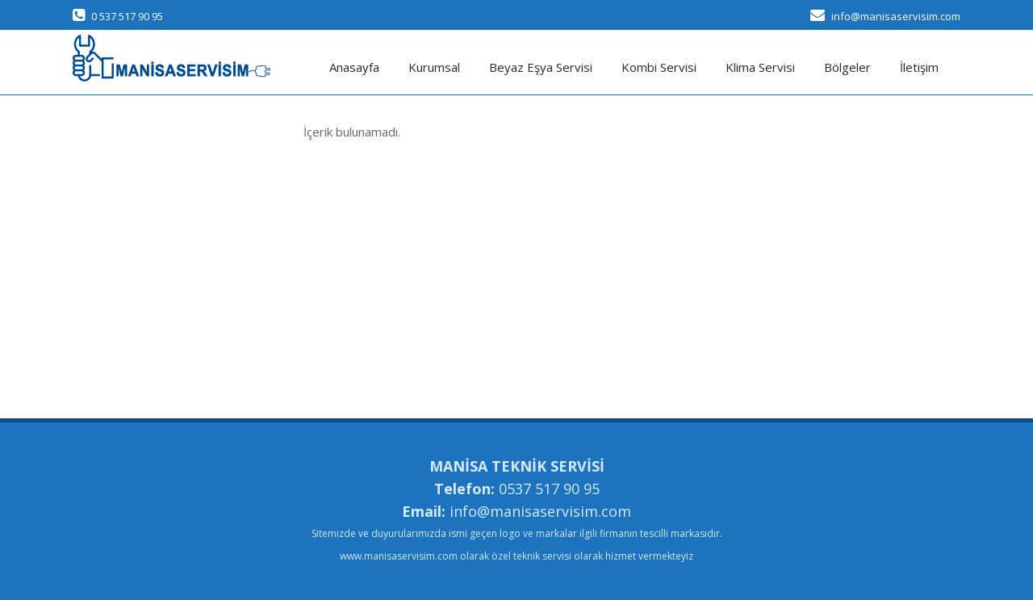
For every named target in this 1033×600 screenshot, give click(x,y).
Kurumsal (434, 67)
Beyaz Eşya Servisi (540, 67)
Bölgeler (847, 67)
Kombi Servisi (658, 67)
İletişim (919, 67)
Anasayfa (354, 67)
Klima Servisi (760, 67)
